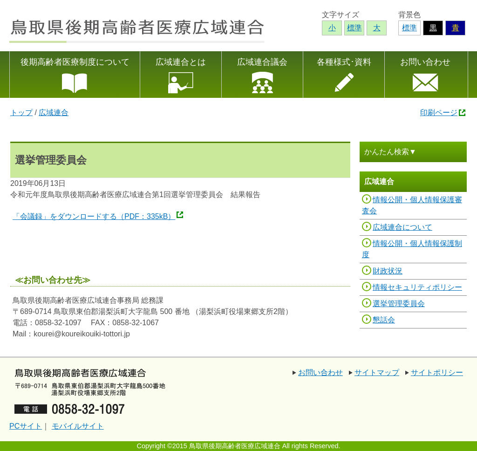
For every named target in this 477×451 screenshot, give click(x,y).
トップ (21, 112)
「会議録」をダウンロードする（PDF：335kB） (94, 216)
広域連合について (402, 227)
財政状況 (387, 271)
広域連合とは (181, 62)
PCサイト (25, 426)
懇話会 (384, 320)
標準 (409, 28)
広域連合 (53, 112)
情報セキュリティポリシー (417, 287)
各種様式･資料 (344, 62)
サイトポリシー (437, 372)
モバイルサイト (78, 426)
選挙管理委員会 (399, 304)
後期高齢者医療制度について (74, 62)
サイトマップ (376, 372)
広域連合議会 (262, 62)
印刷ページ (438, 112)
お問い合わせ (425, 62)
